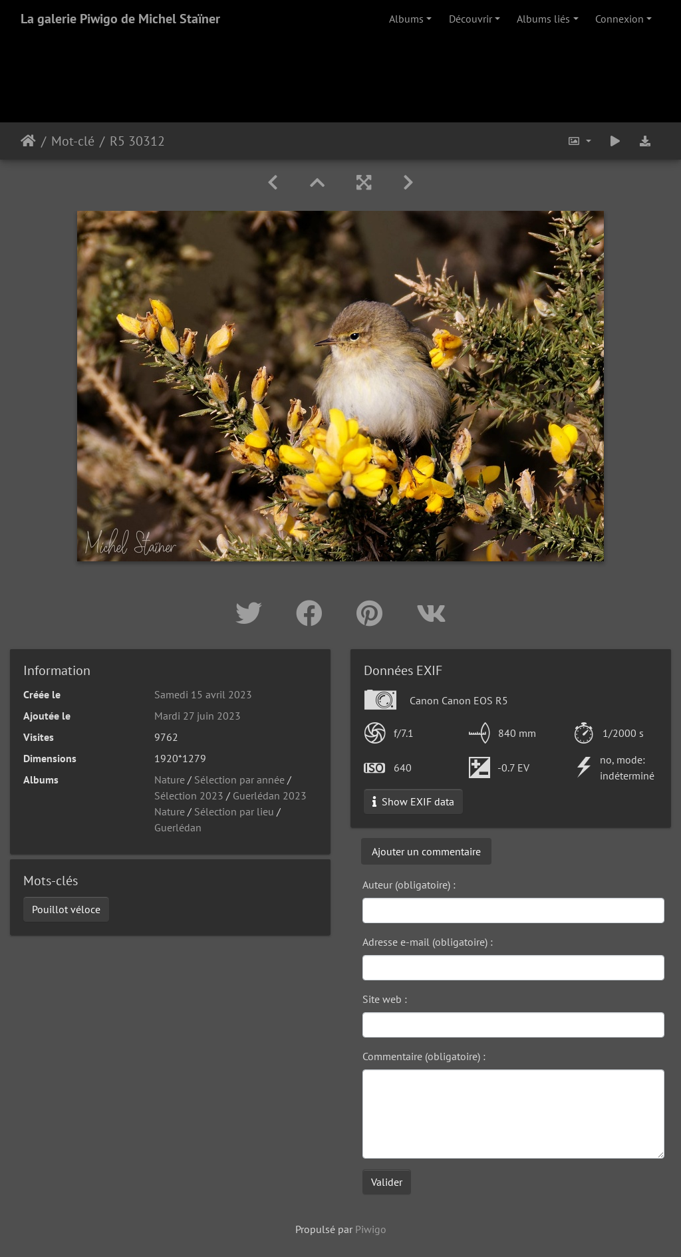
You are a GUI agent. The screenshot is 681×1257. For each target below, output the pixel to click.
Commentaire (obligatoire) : (423, 1056)
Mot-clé (72, 141)
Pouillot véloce (66, 909)
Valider (386, 1181)
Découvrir (470, 18)
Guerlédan (178, 827)
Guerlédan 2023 (270, 795)
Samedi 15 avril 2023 (203, 694)
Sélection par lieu (234, 811)
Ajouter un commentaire (426, 851)
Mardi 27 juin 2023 (197, 715)
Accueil (28, 141)
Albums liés (543, 18)
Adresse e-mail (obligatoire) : (427, 941)
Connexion (619, 18)
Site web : (384, 999)
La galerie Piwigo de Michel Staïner (120, 18)
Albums (406, 18)
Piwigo (370, 1229)
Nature (169, 779)
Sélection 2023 (188, 795)
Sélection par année (239, 779)
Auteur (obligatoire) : (409, 884)
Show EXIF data (413, 801)
